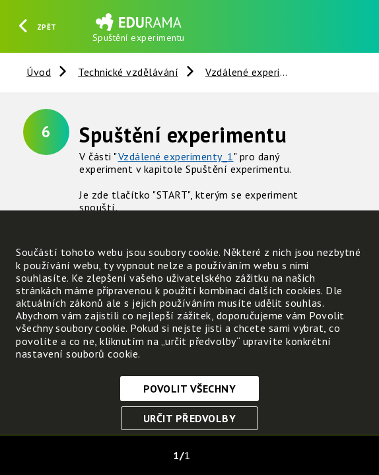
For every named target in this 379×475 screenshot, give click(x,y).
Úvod (38, 72)
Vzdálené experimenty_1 (176, 156)
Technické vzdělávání (128, 72)
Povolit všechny (189, 388)
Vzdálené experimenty (257, 72)
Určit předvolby (189, 418)
